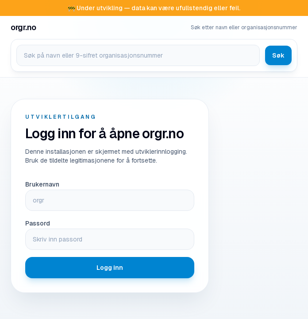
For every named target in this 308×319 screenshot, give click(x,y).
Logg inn (109, 268)
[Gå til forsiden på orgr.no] (23, 27)
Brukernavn (42, 184)
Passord (37, 223)
